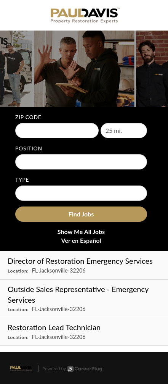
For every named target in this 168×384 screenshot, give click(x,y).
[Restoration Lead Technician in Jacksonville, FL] (84, 331)
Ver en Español (81, 240)
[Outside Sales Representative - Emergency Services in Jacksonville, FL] (84, 299)
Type (22, 179)
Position (28, 148)
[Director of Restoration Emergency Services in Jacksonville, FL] (84, 265)
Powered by (72, 369)
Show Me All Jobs (81, 231)
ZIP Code (28, 117)
